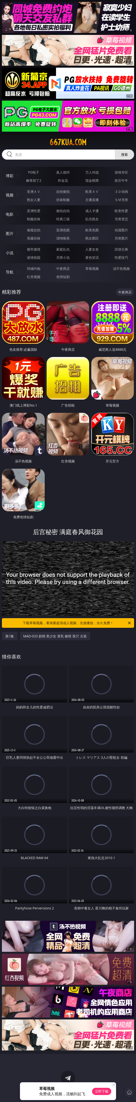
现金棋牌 (92, 180)
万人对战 (92, 172)
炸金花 (63, 180)
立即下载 (101, 1091)
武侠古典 (121, 249)
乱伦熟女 (92, 219)
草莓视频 (92, 268)
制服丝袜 (33, 219)
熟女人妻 (33, 199)
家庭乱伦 (63, 249)
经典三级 (63, 219)
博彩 (9, 175)
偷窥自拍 (33, 230)
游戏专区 (121, 172)
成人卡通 (92, 210)
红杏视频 (33, 276)
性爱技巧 (121, 257)
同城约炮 (33, 268)
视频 (9, 195)
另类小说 (63, 257)
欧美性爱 (121, 210)
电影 (9, 214)
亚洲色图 (63, 230)
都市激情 (33, 249)
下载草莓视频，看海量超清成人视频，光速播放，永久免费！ (77, 623)
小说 (9, 252)
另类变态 (121, 219)
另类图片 (121, 238)
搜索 (124, 154)
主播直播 (92, 199)
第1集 (9, 636)
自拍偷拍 (63, 191)
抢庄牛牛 (121, 180)
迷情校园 (33, 257)
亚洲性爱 (33, 210)
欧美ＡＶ (92, 191)
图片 (9, 233)
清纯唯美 (63, 238)
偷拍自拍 (63, 210)
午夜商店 (63, 268)
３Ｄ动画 (121, 191)
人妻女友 (92, 249)
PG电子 (33, 172)
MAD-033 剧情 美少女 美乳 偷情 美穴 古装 (55, 636)
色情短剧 (63, 276)
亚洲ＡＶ (33, 191)
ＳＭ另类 (121, 199)
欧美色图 (92, 230)
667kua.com (68, 142)
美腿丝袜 (33, 238)
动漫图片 (121, 230)
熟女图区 (92, 238)
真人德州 (63, 172)
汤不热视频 (121, 268)
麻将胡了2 (33, 180)
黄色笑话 (92, 257)
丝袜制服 (63, 199)
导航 (9, 272)
